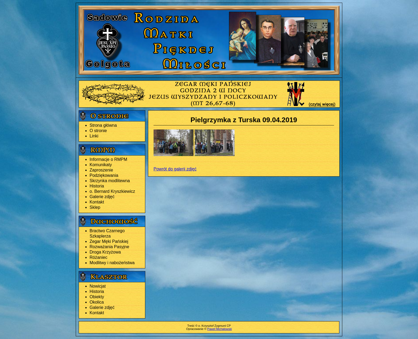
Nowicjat (98, 286)
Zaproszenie (101, 170)
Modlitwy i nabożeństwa (112, 262)
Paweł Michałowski (219, 328)
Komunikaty (101, 164)
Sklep (95, 207)
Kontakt (97, 202)
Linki (94, 136)
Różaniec (98, 257)
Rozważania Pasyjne (109, 246)
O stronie (98, 130)
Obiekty (97, 297)
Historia (97, 186)
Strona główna (103, 125)
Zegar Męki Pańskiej (109, 241)
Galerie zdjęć (102, 196)
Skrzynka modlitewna (110, 180)
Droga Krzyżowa (105, 252)
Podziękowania (104, 175)
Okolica (97, 302)
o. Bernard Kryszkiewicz (112, 191)
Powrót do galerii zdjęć (175, 169)
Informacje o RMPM (108, 159)
